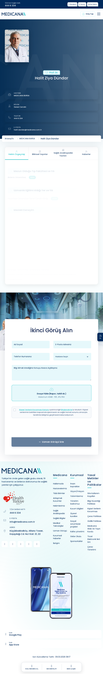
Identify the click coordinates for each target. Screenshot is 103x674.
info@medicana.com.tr (22, 521)
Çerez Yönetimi (91, 548)
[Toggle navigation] (98, 14)
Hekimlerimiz (59, 505)
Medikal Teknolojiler (58, 524)
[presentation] (51, 429)
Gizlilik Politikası (94, 521)
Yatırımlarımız (76, 496)
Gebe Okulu (75, 536)
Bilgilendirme (66, 409)
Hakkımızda (58, 483)
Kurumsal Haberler (57, 537)
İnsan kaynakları (75, 485)
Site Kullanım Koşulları (93, 494)
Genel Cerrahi (20, 107)
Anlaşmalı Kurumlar (57, 499)
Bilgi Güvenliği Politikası (93, 502)
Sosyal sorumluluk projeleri (75, 524)
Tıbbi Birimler (59, 493)
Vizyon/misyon (77, 491)
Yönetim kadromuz (75, 502)
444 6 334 (10, 5)
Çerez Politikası (94, 516)
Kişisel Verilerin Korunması (94, 510)
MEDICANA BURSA (21, 95)
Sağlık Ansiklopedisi (59, 512)
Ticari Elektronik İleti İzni (93, 539)
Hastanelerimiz (60, 488)
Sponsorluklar (76, 541)
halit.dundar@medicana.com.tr (28, 129)
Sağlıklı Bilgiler (59, 518)
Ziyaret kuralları (73, 515)
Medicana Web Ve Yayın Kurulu (93, 529)
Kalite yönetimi (77, 531)
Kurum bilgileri (76, 508)
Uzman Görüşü (60, 530)
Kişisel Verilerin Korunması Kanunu (34, 409)
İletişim (56, 543)
